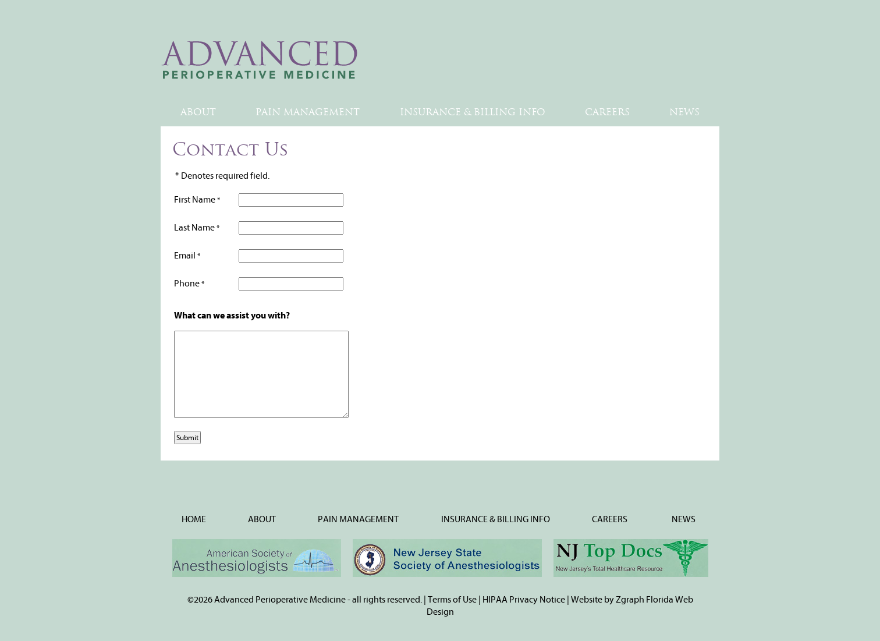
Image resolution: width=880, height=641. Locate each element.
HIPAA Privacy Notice (523, 599)
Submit (187, 437)
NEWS (684, 112)
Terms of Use (452, 599)
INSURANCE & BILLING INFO (472, 112)
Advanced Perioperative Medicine (280, 599)
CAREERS (607, 112)
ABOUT (198, 112)
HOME (194, 519)
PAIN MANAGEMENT (308, 112)
